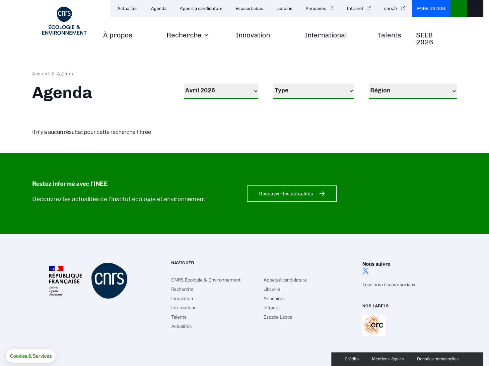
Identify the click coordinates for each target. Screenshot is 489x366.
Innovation (253, 35)
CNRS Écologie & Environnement (206, 280)
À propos (117, 35)
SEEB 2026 (424, 39)
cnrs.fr (390, 8)
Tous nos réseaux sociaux (388, 284)
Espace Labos (249, 8)
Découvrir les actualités (286, 194)
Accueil (40, 73)
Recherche (184, 35)
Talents (389, 35)
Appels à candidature (201, 8)
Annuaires (316, 8)
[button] (31, 356)
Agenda (159, 8)
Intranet (355, 8)
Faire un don (431, 8)
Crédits (352, 358)
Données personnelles (437, 358)
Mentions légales (388, 358)
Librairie (284, 8)
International (326, 35)
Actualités (127, 8)
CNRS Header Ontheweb (458, 8)
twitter (366, 271)
